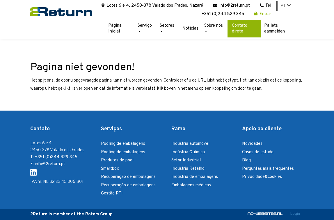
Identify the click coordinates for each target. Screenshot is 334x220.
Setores (167, 27)
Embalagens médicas (191, 185)
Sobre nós (213, 27)
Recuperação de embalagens (128, 177)
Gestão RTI (112, 193)
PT (285, 6)
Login (295, 213)
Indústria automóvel (190, 144)
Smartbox (110, 169)
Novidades (252, 144)
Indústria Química (188, 152)
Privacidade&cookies (262, 177)
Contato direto (239, 28)
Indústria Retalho (188, 169)
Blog (246, 160)
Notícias (190, 28)
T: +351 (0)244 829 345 (53, 157)
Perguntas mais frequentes (268, 169)
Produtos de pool (117, 160)
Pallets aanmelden (274, 28)
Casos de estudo (257, 152)
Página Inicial (115, 28)
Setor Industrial (186, 160)
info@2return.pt (231, 5)
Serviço (145, 27)
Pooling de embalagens (123, 144)
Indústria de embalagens (194, 177)
